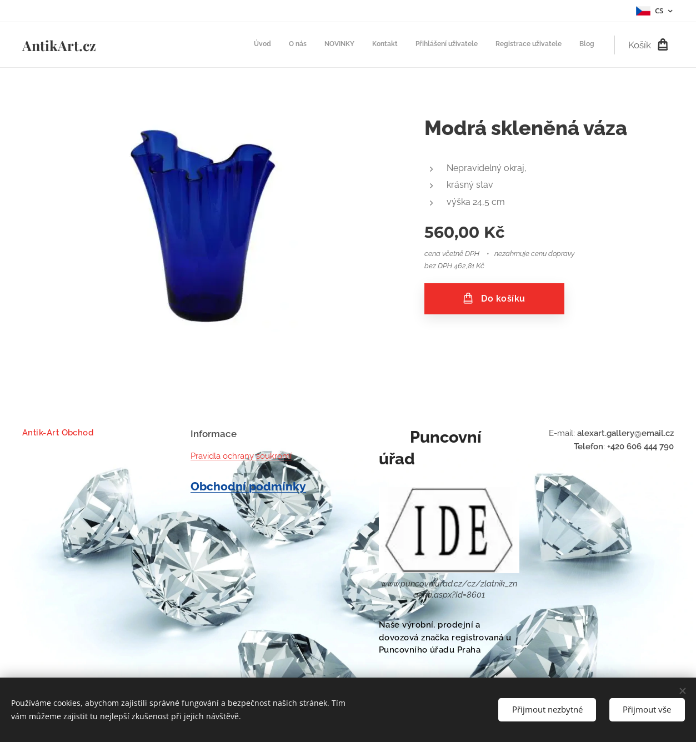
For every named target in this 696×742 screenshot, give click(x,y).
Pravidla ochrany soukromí (241, 456)
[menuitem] (491, 45)
